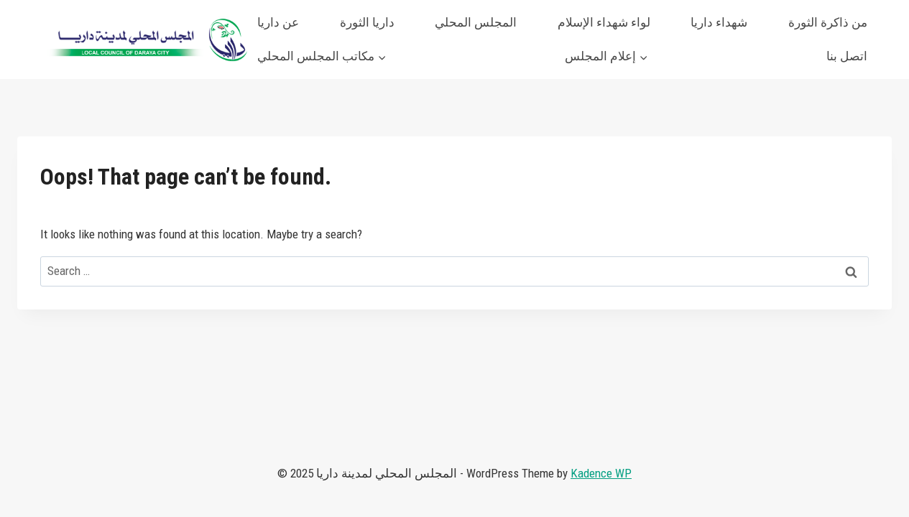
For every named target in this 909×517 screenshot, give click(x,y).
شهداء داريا (719, 22)
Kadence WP (601, 473)
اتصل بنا (846, 56)
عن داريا (278, 22)
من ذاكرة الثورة (827, 22)
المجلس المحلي (476, 22)
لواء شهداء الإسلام (604, 22)
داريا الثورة (367, 22)
